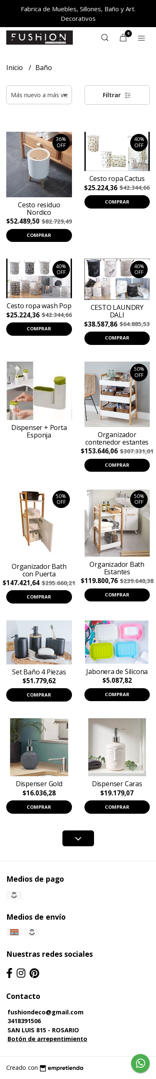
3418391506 (24, 1021)
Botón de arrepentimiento (47, 1039)
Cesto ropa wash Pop (39, 305)
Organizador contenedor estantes (117, 438)
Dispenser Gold (39, 783)
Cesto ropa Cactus (117, 178)
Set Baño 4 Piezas (39, 672)
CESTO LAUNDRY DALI (117, 311)
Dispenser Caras (117, 783)
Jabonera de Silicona (117, 671)
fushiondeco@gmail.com (45, 1012)
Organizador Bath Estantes (116, 568)
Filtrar (117, 95)
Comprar (39, 235)
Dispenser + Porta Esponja (39, 431)
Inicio (15, 67)
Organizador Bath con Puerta (39, 570)
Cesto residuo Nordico (39, 208)
